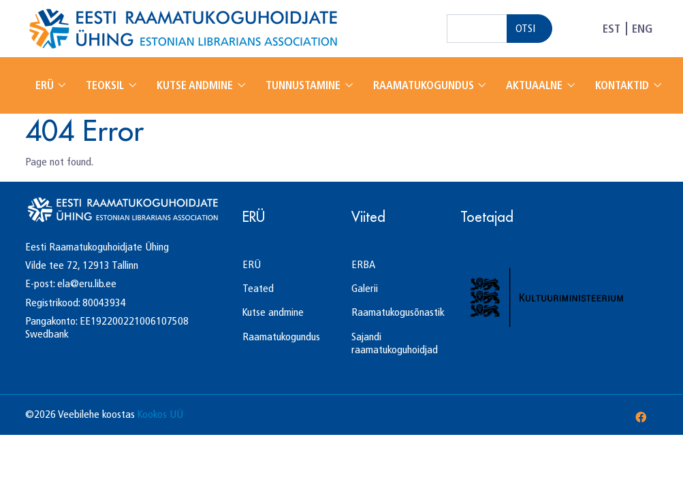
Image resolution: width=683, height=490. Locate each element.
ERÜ (46, 85)
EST (611, 28)
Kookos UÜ (160, 414)
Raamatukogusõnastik (398, 312)
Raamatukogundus (425, 85)
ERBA (363, 264)
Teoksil (106, 85)
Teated (258, 288)
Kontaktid (623, 85)
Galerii (364, 288)
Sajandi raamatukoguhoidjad (394, 343)
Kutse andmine (196, 85)
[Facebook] (641, 417)
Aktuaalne (535, 85)
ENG (642, 28)
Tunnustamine (304, 85)
